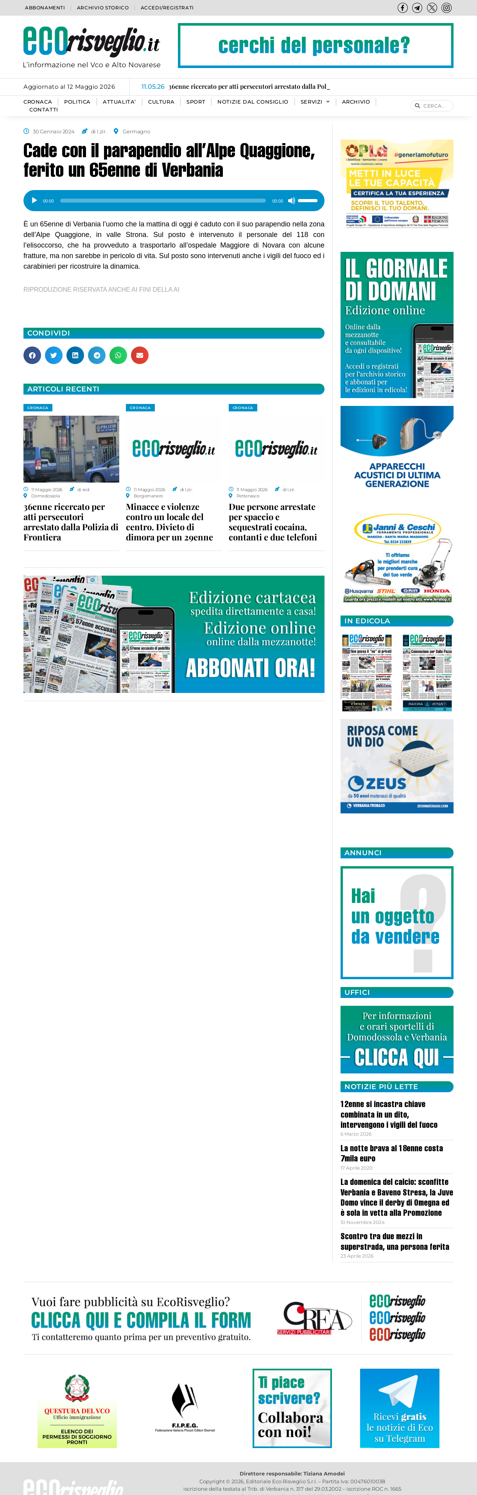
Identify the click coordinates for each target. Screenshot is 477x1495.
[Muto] (292, 201)
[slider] (163, 201)
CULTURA (161, 102)
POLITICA (77, 102)
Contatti (43, 110)
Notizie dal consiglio (253, 102)
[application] (174, 198)
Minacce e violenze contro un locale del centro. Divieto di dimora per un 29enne (169, 522)
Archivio (356, 102)
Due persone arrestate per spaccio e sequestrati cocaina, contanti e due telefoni (273, 522)
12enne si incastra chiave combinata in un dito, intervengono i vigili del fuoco (389, 1115)
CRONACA (37, 102)
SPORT (195, 102)
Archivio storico (103, 8)
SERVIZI (315, 102)
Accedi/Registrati (167, 8)
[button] (32, 355)
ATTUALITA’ (119, 102)
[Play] (34, 201)
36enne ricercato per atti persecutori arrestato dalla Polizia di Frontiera (70, 522)
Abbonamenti (45, 8)
